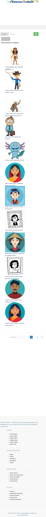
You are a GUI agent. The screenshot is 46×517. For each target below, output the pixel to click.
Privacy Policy (13, 497)
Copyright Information (15, 499)
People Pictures (14, 479)
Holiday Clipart (14, 440)
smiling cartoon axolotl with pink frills (14, 160)
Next (37, 337)
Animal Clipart (13, 436)
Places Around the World (16, 475)
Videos (11, 462)
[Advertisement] (22, 14)
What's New (13, 444)
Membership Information (16, 493)
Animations (13, 458)
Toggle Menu (5, 39)
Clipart (11, 454)
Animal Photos (14, 481)
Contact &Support (14, 495)
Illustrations (13, 460)
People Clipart (13, 438)
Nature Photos (13, 473)
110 (42, 337)
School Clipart (13, 434)
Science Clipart (14, 442)
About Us (12, 491)
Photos (12, 456)
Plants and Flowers (15, 477)
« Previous (13, 337)
